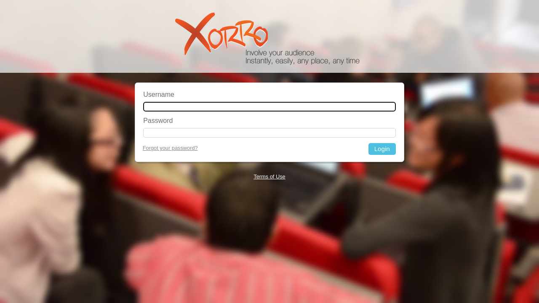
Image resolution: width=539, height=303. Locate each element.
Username (158, 94)
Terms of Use (269, 176)
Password (158, 120)
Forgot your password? (170, 148)
